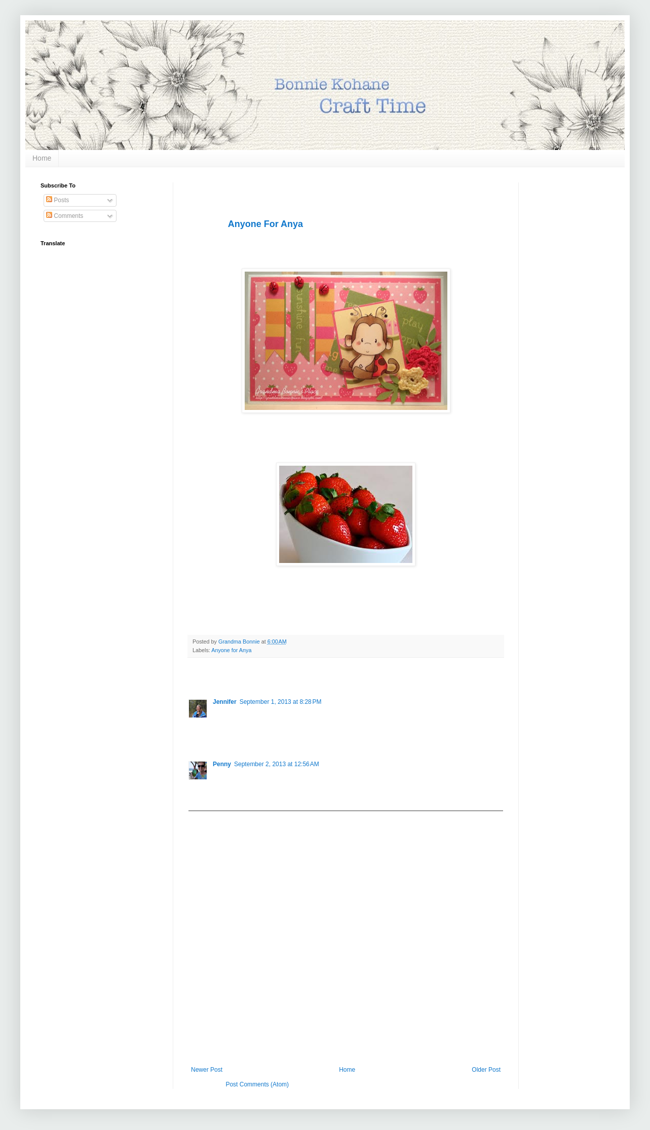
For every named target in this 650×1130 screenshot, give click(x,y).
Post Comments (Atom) (257, 1084)
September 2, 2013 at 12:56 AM (276, 764)
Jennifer (225, 701)
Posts (57, 200)
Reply (220, 735)
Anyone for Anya (231, 650)
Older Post (486, 1069)
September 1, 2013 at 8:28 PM (281, 701)
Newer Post (206, 1069)
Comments (64, 215)
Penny (222, 764)
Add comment (212, 818)
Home (41, 158)
